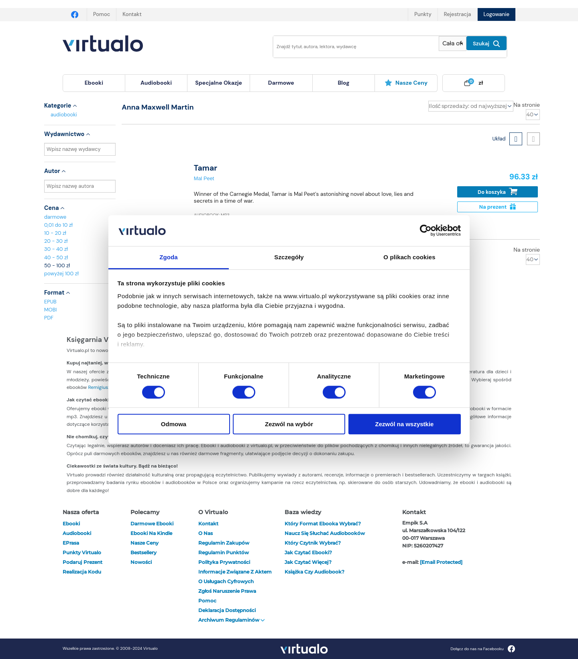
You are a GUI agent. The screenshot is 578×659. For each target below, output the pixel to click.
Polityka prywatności (224, 562)
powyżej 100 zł (61, 273)
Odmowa (173, 424)
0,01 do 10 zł (58, 225)
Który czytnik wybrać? (313, 543)
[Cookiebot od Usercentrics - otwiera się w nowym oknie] (426, 231)
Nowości (141, 562)
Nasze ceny (406, 82)
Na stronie (526, 104)
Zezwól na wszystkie (404, 424)
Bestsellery (143, 552)
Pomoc (101, 14)
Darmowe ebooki (151, 524)
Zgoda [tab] (168, 257)
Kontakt (131, 14)
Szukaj (486, 43)
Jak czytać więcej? (308, 562)
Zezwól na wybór (289, 424)
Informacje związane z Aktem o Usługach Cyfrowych (235, 576)
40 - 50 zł (56, 257)
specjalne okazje (218, 82)
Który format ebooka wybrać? (323, 524)
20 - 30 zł (56, 241)
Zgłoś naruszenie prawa (227, 591)
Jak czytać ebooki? (308, 552)
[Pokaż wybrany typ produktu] (452, 43)
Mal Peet (204, 178)
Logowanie (496, 14)
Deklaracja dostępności (227, 610)
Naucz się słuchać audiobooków (325, 533)
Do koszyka (497, 191)
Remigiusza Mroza (107, 387)
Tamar (205, 168)
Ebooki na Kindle (151, 533)
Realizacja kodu (82, 572)
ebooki (71, 524)
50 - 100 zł (57, 265)
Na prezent (497, 206)
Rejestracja (457, 14)
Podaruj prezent (82, 562)
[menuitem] (94, 83)
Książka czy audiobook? (314, 572)
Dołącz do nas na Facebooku (482, 649)
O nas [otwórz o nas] (205, 533)
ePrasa (71, 543)
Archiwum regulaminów (231, 620)
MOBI (50, 309)
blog (343, 82)
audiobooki (64, 114)
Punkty (422, 14)
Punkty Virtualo (82, 552)
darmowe (281, 82)
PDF (48, 317)
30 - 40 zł (56, 249)
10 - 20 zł (55, 233)
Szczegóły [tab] (288, 257)
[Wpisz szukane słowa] (350, 46)
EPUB (50, 301)
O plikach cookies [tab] (409, 257)
